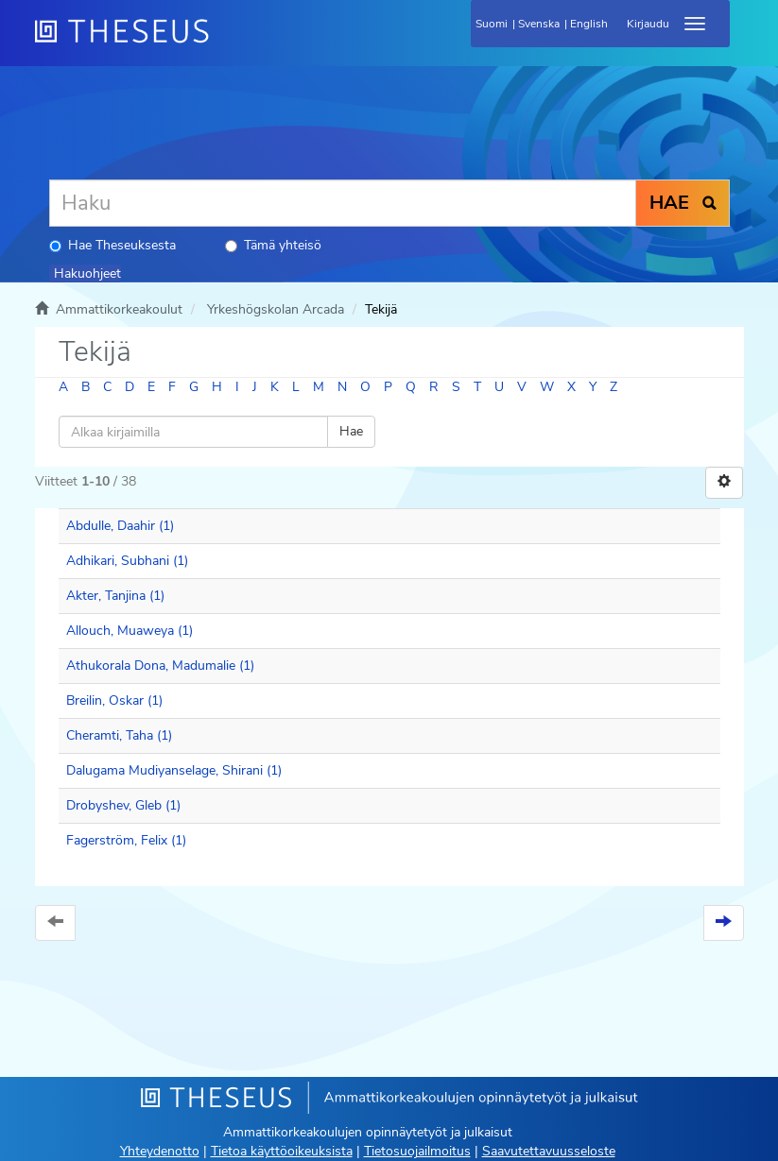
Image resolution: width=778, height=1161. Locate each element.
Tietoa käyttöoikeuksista (282, 1151)
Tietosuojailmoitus (417, 1151)
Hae (351, 431)
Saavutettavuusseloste (548, 1151)
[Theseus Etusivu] (224, 42)
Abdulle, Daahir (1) (120, 526)
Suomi (491, 23)
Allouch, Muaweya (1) (129, 631)
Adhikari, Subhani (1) (127, 561)
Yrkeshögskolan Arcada (275, 309)
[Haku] (342, 203)
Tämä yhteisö (273, 245)
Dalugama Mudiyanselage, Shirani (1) (174, 770)
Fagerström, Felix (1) (126, 840)
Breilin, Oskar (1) (114, 700)
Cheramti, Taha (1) (119, 735)
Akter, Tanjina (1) (115, 596)
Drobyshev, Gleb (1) (123, 805)
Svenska (539, 23)
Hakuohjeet (87, 273)
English (589, 23)
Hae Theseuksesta (112, 245)
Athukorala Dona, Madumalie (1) (160, 665)
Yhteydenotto (159, 1151)
